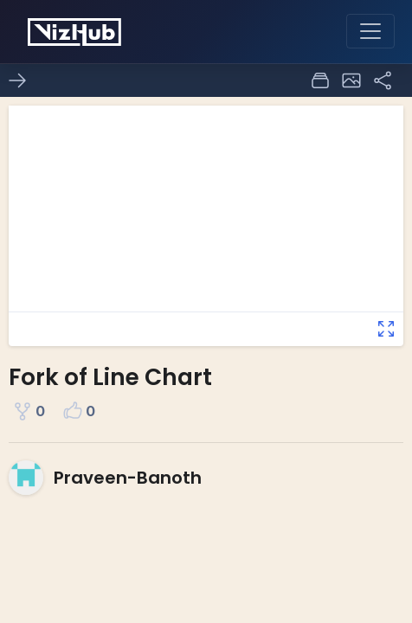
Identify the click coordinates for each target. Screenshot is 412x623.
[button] (351, 80)
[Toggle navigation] (370, 31)
